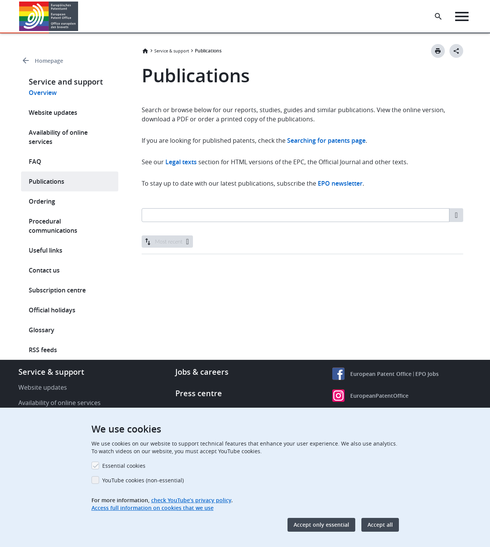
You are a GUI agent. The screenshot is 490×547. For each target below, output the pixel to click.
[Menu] (462, 16)
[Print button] (438, 51)
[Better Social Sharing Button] (456, 51)
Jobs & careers (202, 372)
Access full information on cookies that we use (152, 507)
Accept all (380, 524)
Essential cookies (123, 465)
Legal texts (181, 162)
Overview (43, 92)
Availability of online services (58, 137)
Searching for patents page (326, 140)
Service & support (171, 51)
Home (145, 51)
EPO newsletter (340, 183)
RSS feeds (43, 350)
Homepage (49, 60)
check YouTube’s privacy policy (191, 500)
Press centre (198, 393)
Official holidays (52, 310)
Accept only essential (321, 524)
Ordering (42, 201)
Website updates (53, 112)
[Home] (48, 16)
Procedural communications (53, 226)
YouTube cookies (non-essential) (143, 480)
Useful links (45, 250)
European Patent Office (381, 373)
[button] (79, 16)
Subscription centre (57, 290)
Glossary (41, 330)
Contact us (44, 270)
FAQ (35, 161)
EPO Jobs (427, 373)
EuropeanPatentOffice (379, 395)
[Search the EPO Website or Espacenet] (438, 16)
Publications (46, 181)
